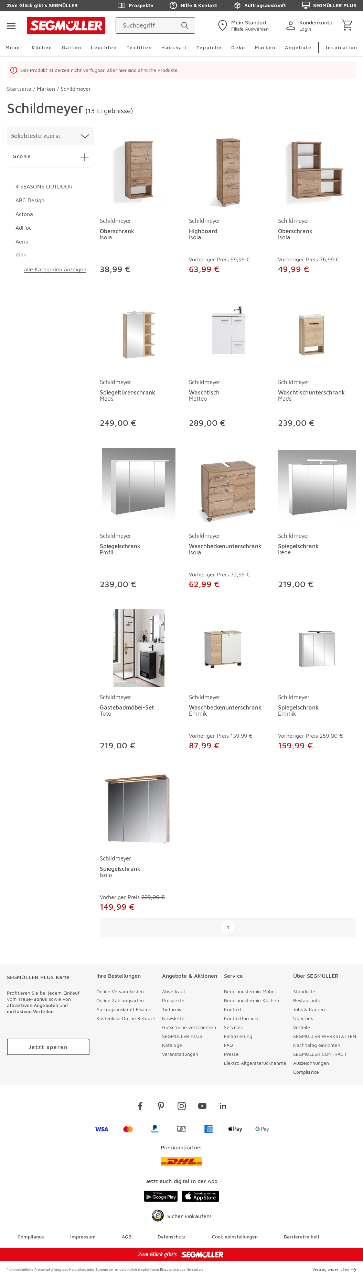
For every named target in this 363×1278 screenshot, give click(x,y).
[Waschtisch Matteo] (228, 331)
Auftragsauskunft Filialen (123, 1009)
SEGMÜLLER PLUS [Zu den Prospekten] (329, 5)
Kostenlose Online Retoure (125, 1018)
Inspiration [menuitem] (341, 47)
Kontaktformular (242, 1018)
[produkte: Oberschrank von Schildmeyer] (139, 205)
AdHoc (23, 228)
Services (233, 1027)
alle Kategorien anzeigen (55, 269)
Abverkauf (173, 991)
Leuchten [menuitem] (104, 47)
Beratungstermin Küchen (251, 1000)
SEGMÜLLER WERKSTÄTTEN (324, 1036)
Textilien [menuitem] (139, 47)
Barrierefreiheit (301, 1237)
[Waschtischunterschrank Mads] (317, 331)
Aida (20, 255)
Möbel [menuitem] (14, 47)
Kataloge (172, 1045)
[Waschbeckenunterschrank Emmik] (228, 646)
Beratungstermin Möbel (250, 991)
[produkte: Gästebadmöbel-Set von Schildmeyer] (139, 681)
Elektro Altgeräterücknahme (255, 1063)
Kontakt (233, 1009)
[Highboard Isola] (228, 170)
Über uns (303, 1018)
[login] (310, 25)
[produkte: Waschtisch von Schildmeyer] (228, 362)
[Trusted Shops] (181, 1217)
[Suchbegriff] (149, 25)
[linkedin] (223, 1107)
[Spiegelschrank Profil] (139, 485)
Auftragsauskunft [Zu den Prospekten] (259, 5)
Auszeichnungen (311, 1063)
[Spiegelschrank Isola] (139, 808)
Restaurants (306, 1000)
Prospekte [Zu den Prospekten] (135, 5)
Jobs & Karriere (310, 1009)
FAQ (228, 1045)
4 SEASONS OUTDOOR (44, 186)
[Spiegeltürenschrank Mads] (139, 331)
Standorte (304, 991)
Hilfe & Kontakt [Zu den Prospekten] (193, 5)
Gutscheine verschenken (189, 1027)
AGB (126, 1237)
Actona (24, 214)
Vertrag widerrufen (334, 1269)
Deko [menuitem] (238, 47)
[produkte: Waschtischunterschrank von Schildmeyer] (317, 362)
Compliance (306, 1072)
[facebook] (140, 1107)
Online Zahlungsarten (120, 1000)
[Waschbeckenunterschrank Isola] (228, 485)
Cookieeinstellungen (235, 1237)
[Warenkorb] (348, 25)
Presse (231, 1054)
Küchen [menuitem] (42, 47)
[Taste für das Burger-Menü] (11, 25)
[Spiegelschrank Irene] (317, 485)
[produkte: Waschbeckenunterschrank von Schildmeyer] (228, 520)
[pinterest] (161, 1107)
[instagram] (182, 1107)
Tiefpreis (171, 1009)
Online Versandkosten (120, 991)
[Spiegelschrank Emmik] (317, 646)
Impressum (83, 1237)
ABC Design (29, 200)
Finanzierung (238, 1036)
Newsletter (174, 1018)
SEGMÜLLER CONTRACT (320, 1054)
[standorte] (242, 25)
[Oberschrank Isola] (139, 170)
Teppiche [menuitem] (209, 47)
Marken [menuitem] (265, 47)
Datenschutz (171, 1237)
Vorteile (301, 1027)
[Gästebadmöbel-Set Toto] (139, 646)
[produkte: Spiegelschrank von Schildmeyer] (139, 520)
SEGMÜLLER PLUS (182, 1036)
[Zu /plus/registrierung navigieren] (48, 1047)
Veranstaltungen (180, 1054)
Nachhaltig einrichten (316, 1045)
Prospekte (173, 1000)
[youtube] (202, 1107)
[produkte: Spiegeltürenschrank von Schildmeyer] (139, 362)
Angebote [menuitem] (298, 47)
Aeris (21, 241)
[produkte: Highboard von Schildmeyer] (228, 205)
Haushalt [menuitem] (174, 47)
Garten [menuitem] (72, 47)
